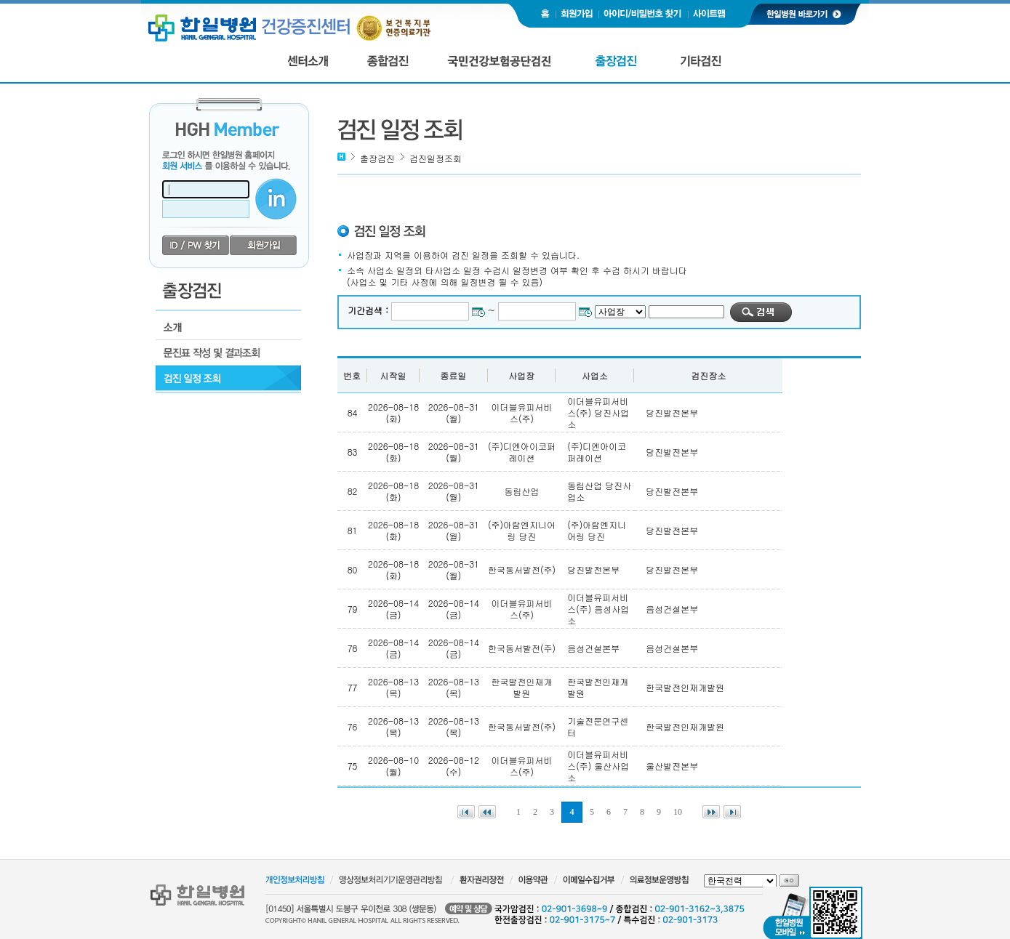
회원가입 (263, 245)
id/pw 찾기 (196, 245)
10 (677, 812)
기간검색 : (369, 310)
